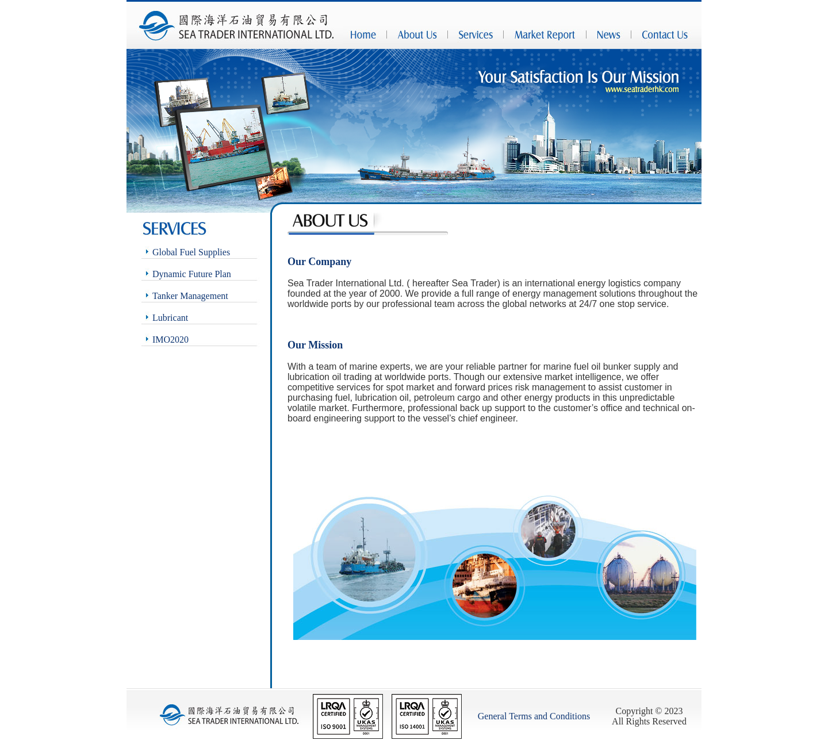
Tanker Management (190, 296)
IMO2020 (170, 339)
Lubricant (170, 318)
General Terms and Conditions (534, 716)
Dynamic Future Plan (191, 274)
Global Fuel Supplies (191, 252)
